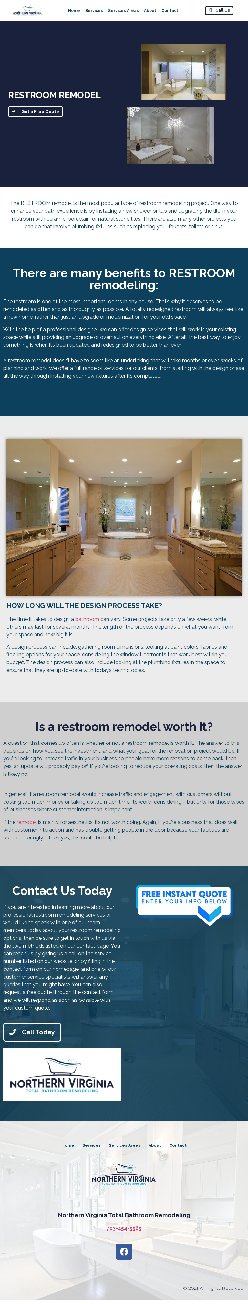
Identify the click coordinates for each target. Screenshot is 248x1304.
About (150, 10)
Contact (169, 10)
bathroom (87, 619)
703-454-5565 (124, 1232)
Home (74, 10)
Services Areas (123, 10)
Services (94, 10)
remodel (27, 822)
